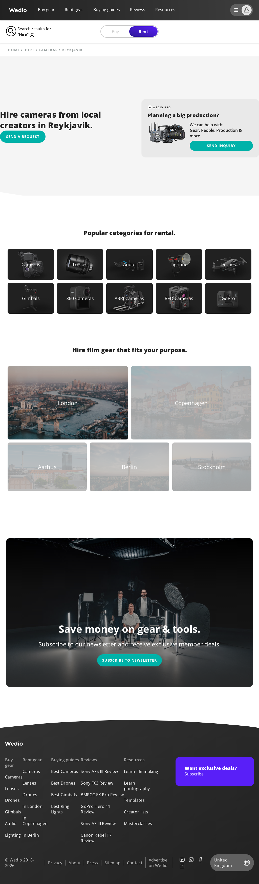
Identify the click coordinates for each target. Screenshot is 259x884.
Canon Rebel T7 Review (96, 838)
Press (92, 863)
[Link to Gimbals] (31, 298)
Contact (134, 863)
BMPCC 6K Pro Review (102, 794)
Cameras (48, 50)
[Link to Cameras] (31, 264)
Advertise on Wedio (158, 862)
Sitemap (112, 863)
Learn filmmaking (141, 771)
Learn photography (137, 785)
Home (14, 50)
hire (30, 50)
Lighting (13, 835)
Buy (115, 31)
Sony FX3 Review (97, 783)
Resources (134, 760)
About (75, 863)
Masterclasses (138, 823)
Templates (134, 800)
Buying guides (106, 9)
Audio (11, 823)
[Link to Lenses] (80, 264)
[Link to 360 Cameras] (80, 298)
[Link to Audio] (129, 264)
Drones (12, 800)
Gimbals (13, 812)
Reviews (137, 9)
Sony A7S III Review (99, 771)
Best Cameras (64, 771)
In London (32, 806)
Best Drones (63, 783)
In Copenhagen (35, 820)
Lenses (12, 788)
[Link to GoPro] (228, 298)
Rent (143, 31)
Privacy (55, 863)
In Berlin (31, 835)
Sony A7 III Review (98, 823)
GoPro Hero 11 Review (95, 809)
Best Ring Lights (60, 809)
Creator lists (136, 812)
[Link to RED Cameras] (179, 298)
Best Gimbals (64, 794)
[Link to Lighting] (179, 264)
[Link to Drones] (228, 264)
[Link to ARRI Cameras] (129, 298)
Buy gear (46, 9)
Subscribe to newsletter (129, 660)
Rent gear (74, 9)
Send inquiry (221, 145)
